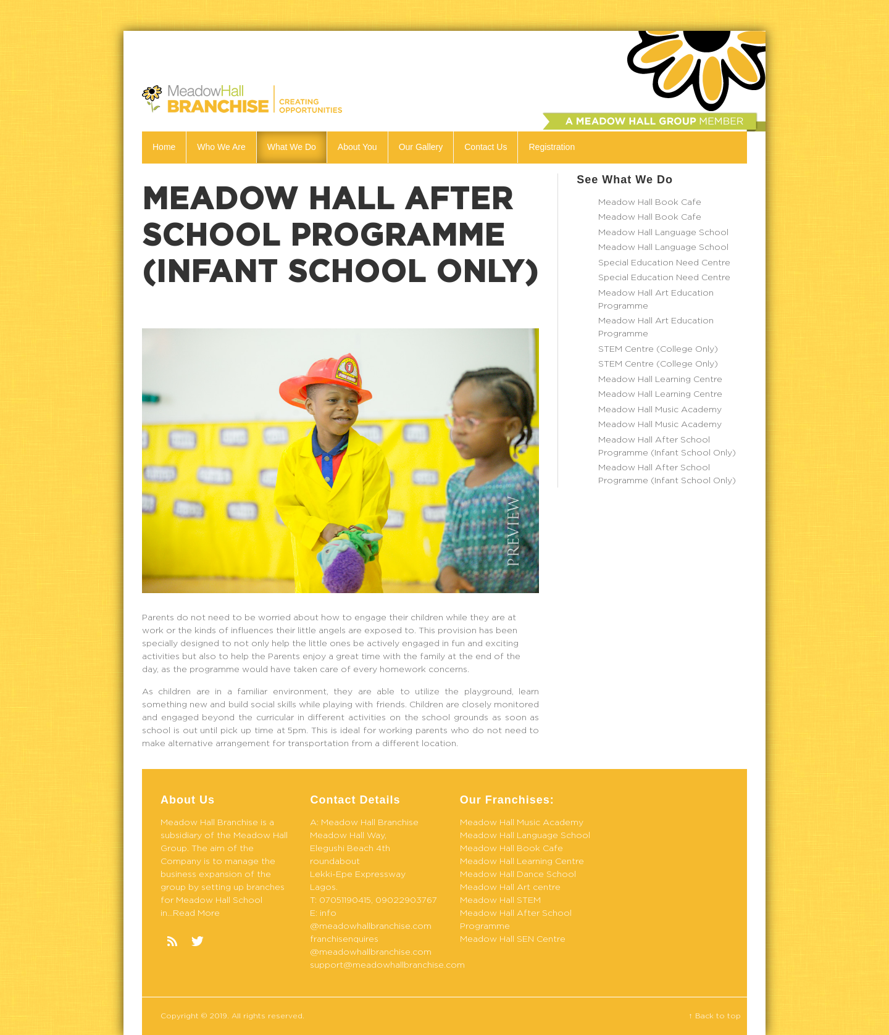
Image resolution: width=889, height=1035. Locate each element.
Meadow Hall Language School (663, 232)
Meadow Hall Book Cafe (649, 202)
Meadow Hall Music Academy (660, 409)
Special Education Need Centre (664, 263)
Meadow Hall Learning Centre (660, 379)
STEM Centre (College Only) (658, 349)
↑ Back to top (715, 1016)
